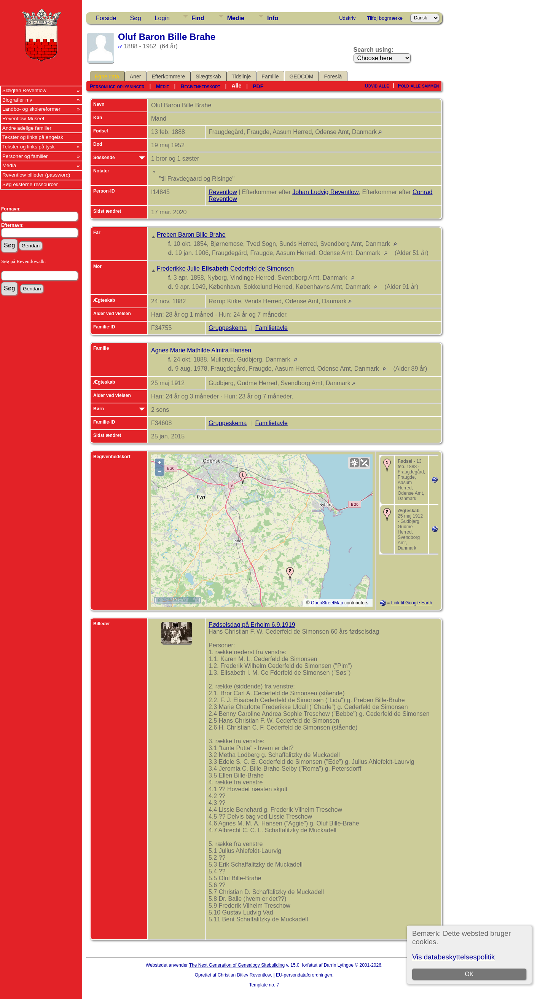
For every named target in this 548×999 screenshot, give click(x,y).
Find (197, 18)
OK (469, 974)
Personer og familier (25, 156)
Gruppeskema (228, 328)
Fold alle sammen (418, 86)
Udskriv (347, 18)
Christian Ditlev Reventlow (244, 975)
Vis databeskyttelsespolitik (453, 957)
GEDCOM (301, 76)
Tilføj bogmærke (385, 18)
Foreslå (333, 76)
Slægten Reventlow (24, 90)
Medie (235, 18)
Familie (270, 76)
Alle (237, 86)
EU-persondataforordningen (304, 975)
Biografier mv (17, 100)
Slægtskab (208, 76)
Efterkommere (168, 76)
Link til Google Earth (411, 602)
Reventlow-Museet (23, 118)
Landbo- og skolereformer (31, 109)
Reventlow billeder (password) (36, 175)
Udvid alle (377, 86)
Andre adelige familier (26, 128)
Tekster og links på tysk (28, 147)
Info (272, 18)
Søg (135, 18)
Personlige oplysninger (116, 86)
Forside (106, 18)
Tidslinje (241, 76)
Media (9, 165)
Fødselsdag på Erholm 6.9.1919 (252, 624)
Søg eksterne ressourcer (30, 184)
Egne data (107, 76)
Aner (135, 76)
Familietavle (271, 328)
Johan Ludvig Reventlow (325, 192)
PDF (258, 86)
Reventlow (223, 192)
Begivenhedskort (200, 86)
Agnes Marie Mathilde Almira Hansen (201, 350)
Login (162, 18)
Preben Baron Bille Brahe (191, 234)
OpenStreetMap (327, 602)
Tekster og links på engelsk (32, 137)
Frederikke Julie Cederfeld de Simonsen (225, 268)
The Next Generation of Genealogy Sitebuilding (237, 965)
